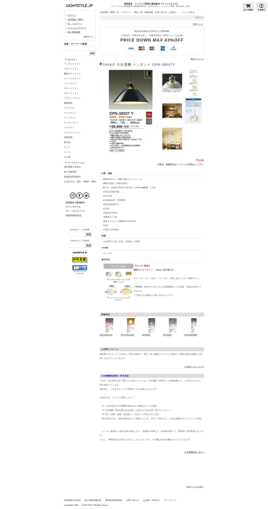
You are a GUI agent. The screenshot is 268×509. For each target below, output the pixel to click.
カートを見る (188, 12)
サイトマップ (170, 500)
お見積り (172, 12)
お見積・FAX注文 (151, 500)
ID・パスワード (75, 23)
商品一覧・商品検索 (143, 12)
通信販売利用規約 (113, 500)
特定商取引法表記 (72, 500)
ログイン (72, 15)
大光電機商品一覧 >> (194, 452)
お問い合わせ (161, 12)
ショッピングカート (77, 28)
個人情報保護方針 (93, 500)
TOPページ (198, 24)
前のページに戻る (194, 487)
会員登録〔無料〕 (76, 19)
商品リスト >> (197, 59)
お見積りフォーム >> (194, 366)
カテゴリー (72, 60)
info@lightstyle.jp (74, 215)
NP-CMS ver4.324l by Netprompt (79, 272)
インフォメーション (76, 163)
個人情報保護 (74, 32)
